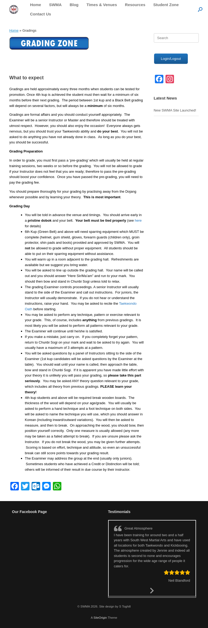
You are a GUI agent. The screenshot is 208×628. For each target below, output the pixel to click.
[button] (200, 9)
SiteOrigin (100, 617)
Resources (135, 4)
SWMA (55, 4)
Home (35, 4)
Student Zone (166, 4)
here (138, 220)
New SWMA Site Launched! (175, 110)
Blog (74, 4)
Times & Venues (102, 4)
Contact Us (40, 14)
